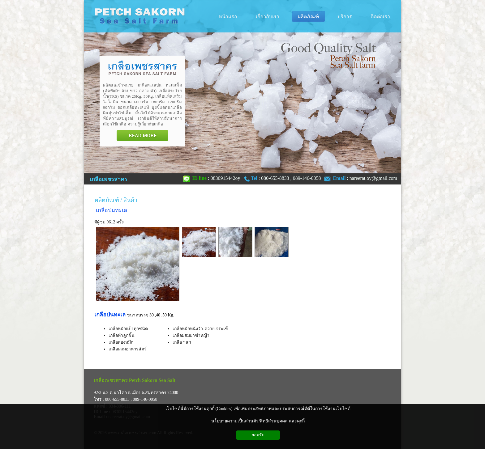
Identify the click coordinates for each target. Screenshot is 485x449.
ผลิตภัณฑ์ (107, 200)
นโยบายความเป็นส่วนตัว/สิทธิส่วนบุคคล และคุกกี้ (257, 421)
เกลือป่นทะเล (111, 210)
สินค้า (130, 200)
